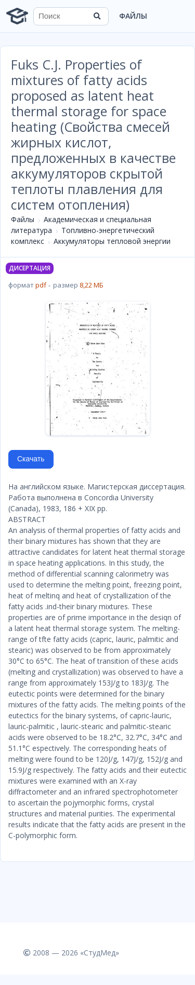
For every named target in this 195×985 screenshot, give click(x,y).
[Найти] (97, 16)
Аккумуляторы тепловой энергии (112, 241)
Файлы (133, 16)
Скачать (31, 459)
